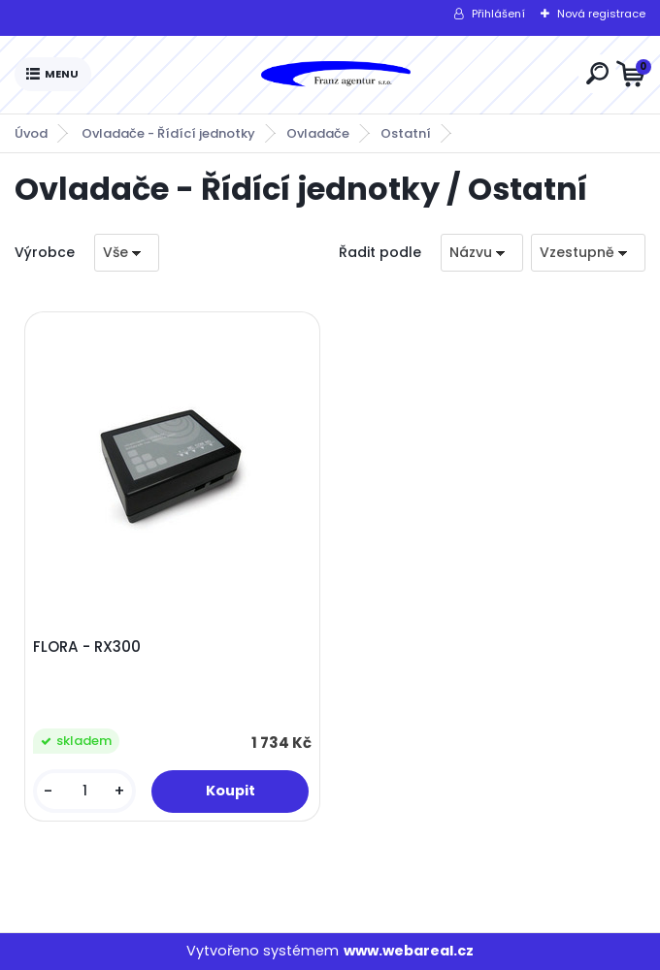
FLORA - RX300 (87, 647)
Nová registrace (601, 13)
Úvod (31, 133)
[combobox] (482, 253)
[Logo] (334, 75)
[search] (597, 73)
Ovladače (317, 133)
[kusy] (84, 791)
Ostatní (405, 133)
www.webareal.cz (409, 950)
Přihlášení (498, 13)
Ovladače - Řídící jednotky (168, 133)
